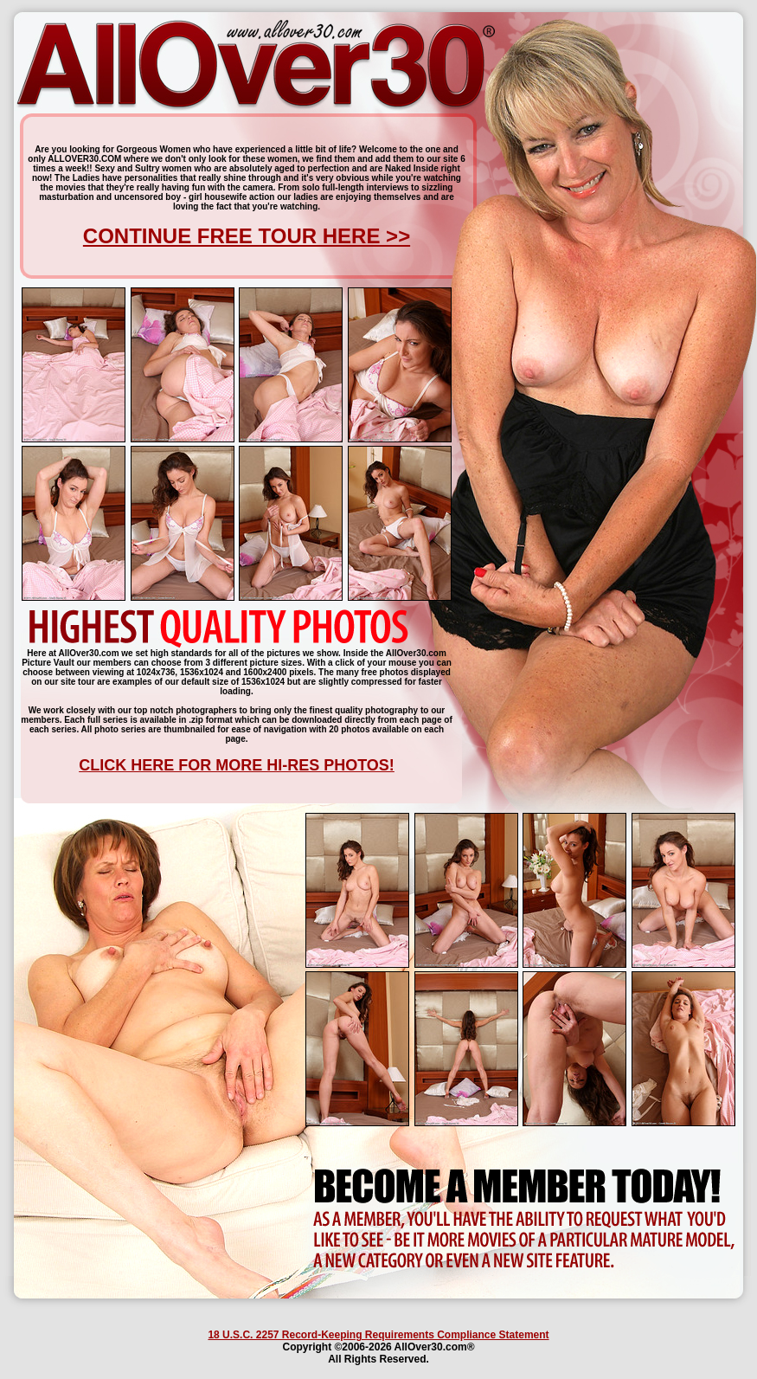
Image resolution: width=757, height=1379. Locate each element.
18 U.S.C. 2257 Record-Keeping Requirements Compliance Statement (378, 1335)
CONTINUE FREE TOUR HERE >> (246, 236)
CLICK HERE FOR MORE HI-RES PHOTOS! (237, 765)
